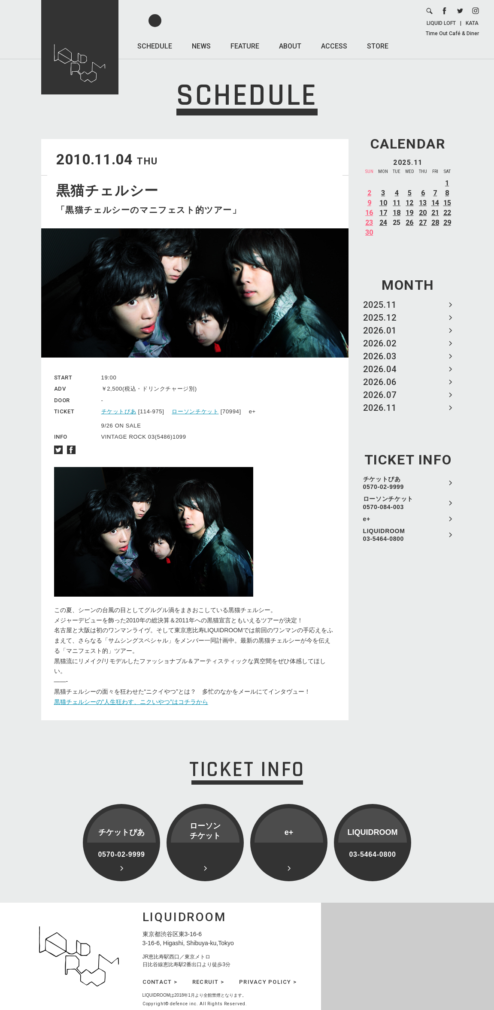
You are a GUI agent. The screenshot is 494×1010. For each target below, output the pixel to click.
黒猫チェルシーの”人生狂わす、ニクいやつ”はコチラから (131, 701)
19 (409, 213)
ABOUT (290, 46)
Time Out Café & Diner (452, 33)
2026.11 (380, 407)
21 (435, 213)
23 (369, 222)
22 (447, 213)
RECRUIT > (208, 982)
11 (396, 203)
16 (369, 213)
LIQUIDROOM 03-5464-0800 (384, 535)
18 (396, 213)
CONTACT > (159, 982)
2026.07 (380, 395)
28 (435, 222)
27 (423, 222)
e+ (366, 519)
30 (369, 232)
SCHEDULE (154, 46)
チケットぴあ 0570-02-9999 (383, 483)
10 (383, 203)
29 (447, 222)
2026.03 (380, 356)
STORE (377, 46)
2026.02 (380, 343)
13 (423, 203)
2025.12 (380, 317)
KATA (472, 23)
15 (447, 203)
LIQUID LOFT (441, 23)
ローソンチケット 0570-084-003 (388, 502)
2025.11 (380, 304)
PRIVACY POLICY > (268, 982)
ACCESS (334, 46)
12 (409, 203)
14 (435, 203)
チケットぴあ (118, 411)
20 (423, 213)
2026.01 (380, 330)
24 (383, 222)
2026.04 (380, 369)
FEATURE (244, 46)
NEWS (201, 46)
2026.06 (380, 382)
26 (409, 222)
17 (383, 213)
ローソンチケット (195, 411)
